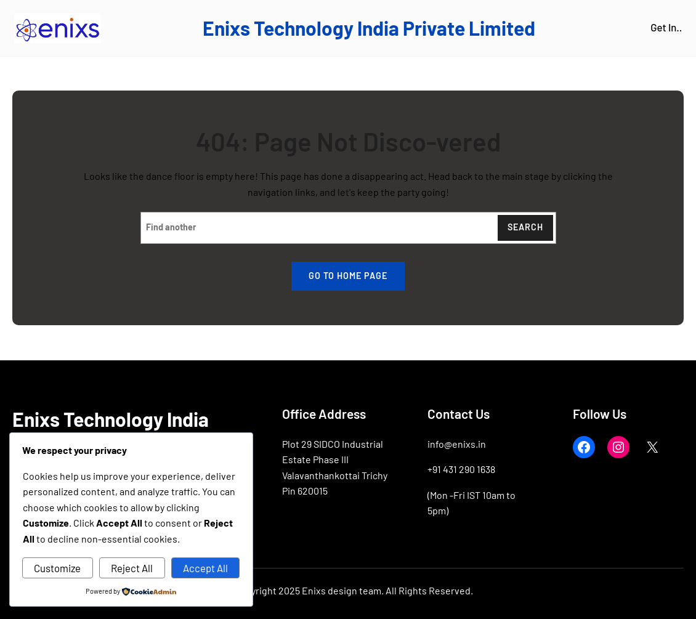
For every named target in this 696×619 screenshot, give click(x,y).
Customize (57, 568)
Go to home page (348, 275)
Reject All (132, 568)
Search (525, 227)
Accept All (205, 568)
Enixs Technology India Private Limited (369, 27)
